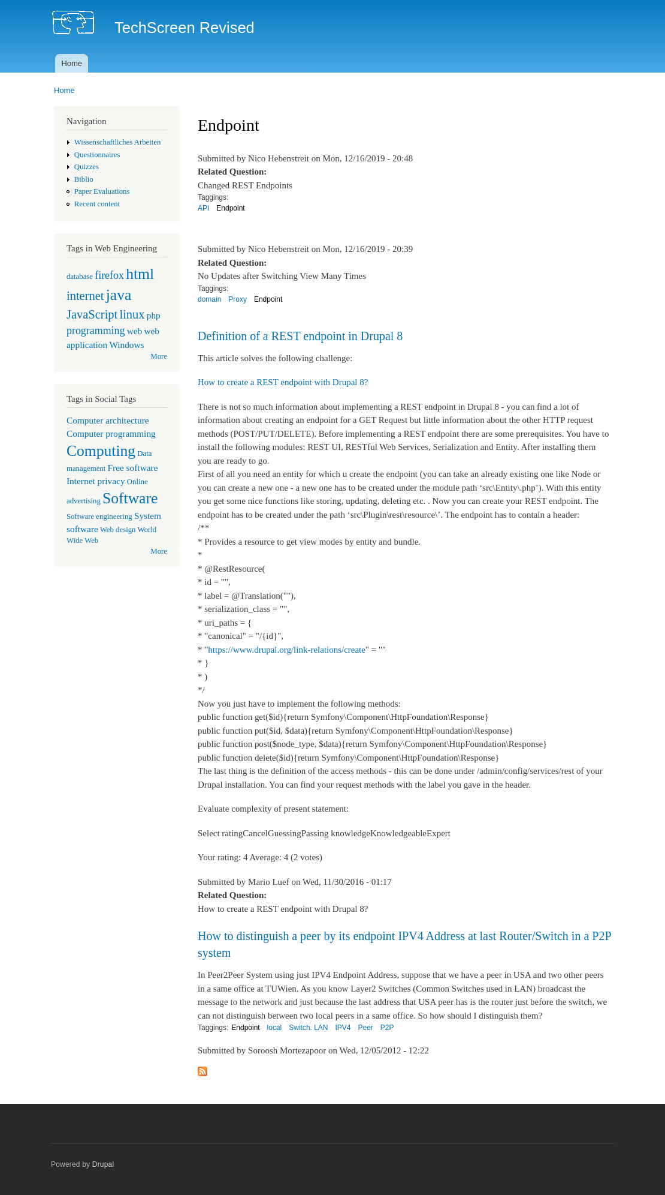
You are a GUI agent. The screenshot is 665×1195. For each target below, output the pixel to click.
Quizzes (86, 167)
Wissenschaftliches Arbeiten (117, 142)
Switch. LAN (308, 1027)
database (79, 276)
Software (130, 498)
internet (85, 295)
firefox (109, 275)
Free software (133, 468)
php (154, 315)
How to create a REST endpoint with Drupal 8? (283, 382)
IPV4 (343, 1027)
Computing (100, 451)
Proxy (237, 299)
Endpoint (230, 208)
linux (131, 314)
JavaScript (91, 314)
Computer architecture (107, 420)
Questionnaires (97, 155)
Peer (365, 1027)
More (158, 356)
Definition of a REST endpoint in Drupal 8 (300, 336)
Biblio (83, 179)
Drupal (103, 1164)
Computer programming (111, 433)
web (135, 331)
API (203, 208)
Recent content (97, 204)
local (274, 1027)
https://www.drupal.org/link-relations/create (286, 649)
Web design (118, 530)
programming (95, 331)
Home (71, 63)
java (119, 295)
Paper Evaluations (102, 191)
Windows (126, 345)
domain (209, 299)
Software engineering (99, 516)
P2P (387, 1027)
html (140, 274)
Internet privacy (95, 481)
